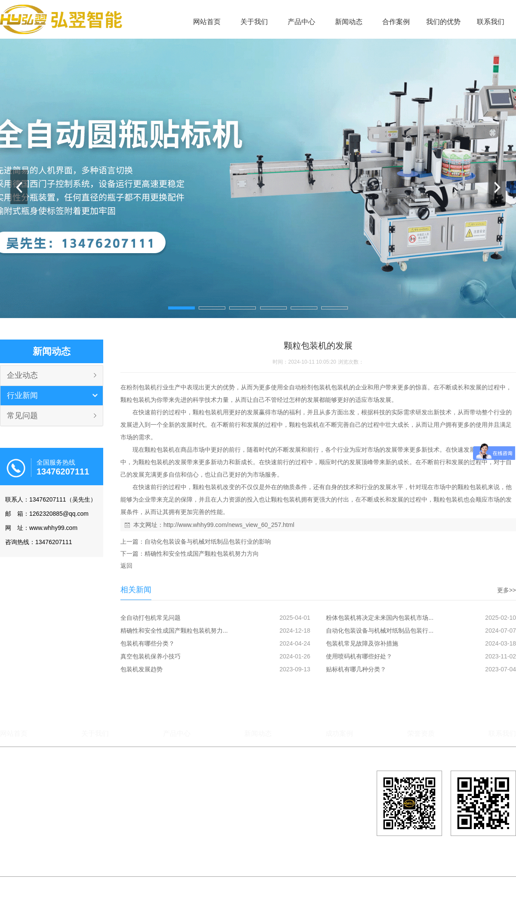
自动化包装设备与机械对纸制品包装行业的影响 (207, 541)
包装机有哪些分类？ (147, 643)
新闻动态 (348, 21)
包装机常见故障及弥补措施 (362, 643)
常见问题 (22, 415)
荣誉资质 (421, 733)
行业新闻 (22, 395)
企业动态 (22, 375)
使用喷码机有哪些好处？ (359, 656)
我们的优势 (443, 21)
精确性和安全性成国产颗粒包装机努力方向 (201, 553)
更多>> (506, 590)
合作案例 (396, 21)
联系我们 (490, 21)
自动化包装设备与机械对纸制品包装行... (379, 630)
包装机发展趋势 (141, 669)
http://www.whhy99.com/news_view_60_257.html (228, 524)
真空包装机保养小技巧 (150, 656)
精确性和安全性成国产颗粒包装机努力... (174, 630)
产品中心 (301, 21)
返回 (126, 565)
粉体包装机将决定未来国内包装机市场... (379, 617)
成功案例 (339, 733)
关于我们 (254, 21)
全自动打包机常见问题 (150, 617)
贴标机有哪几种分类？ (356, 669)
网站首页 (207, 21)
